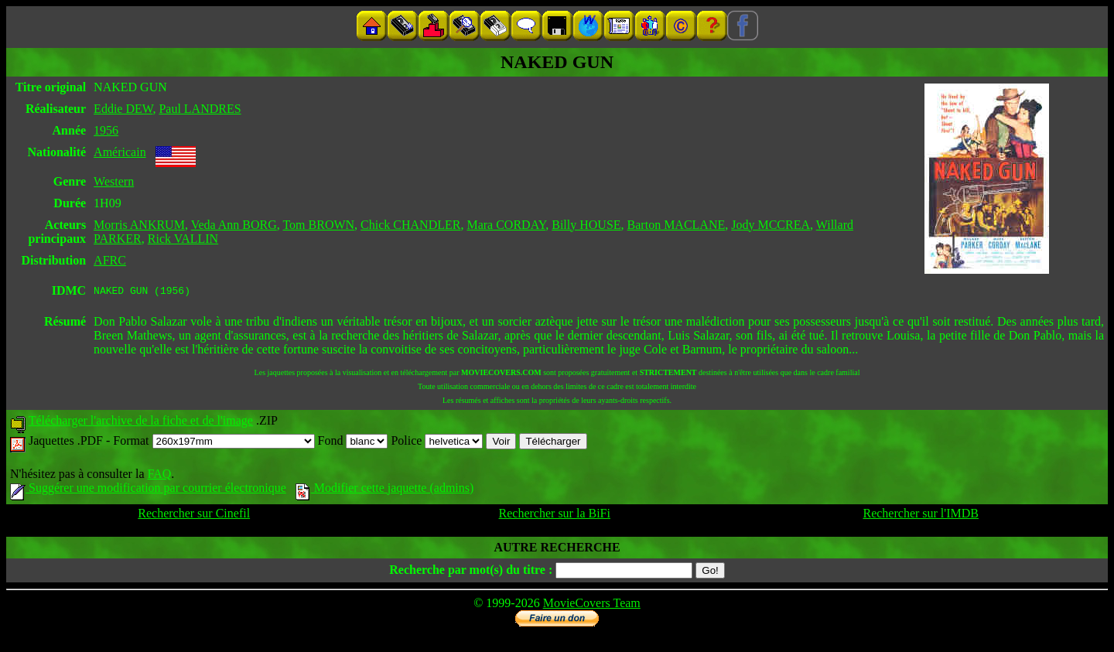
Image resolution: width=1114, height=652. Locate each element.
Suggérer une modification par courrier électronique (148, 490)
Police (437, 442)
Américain (120, 152)
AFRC (110, 260)
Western (114, 181)
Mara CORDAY (505, 224)
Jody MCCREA (770, 224)
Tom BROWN (318, 224)
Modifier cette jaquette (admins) (385, 490)
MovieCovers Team (592, 605)
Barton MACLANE (676, 224)
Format (213, 442)
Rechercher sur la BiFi (554, 515)
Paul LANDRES (200, 108)
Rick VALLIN (183, 238)
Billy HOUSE (586, 224)
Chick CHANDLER (410, 224)
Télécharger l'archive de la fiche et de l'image (141, 422)
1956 (106, 130)
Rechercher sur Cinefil (194, 515)
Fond (353, 442)
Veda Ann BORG (234, 224)
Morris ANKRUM (139, 224)
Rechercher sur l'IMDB (921, 515)
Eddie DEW (123, 108)
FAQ (159, 476)
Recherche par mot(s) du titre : (470, 572)
